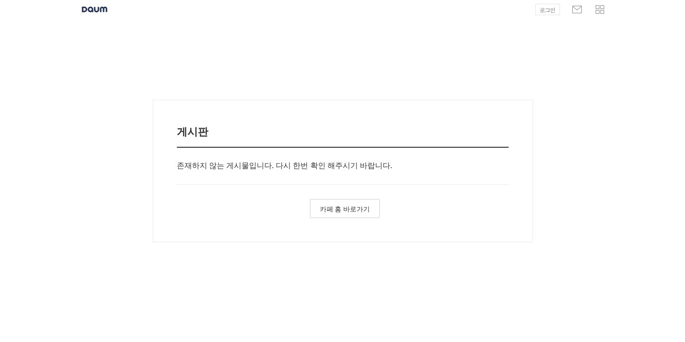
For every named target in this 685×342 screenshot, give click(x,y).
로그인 (547, 10)
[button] (600, 9)
